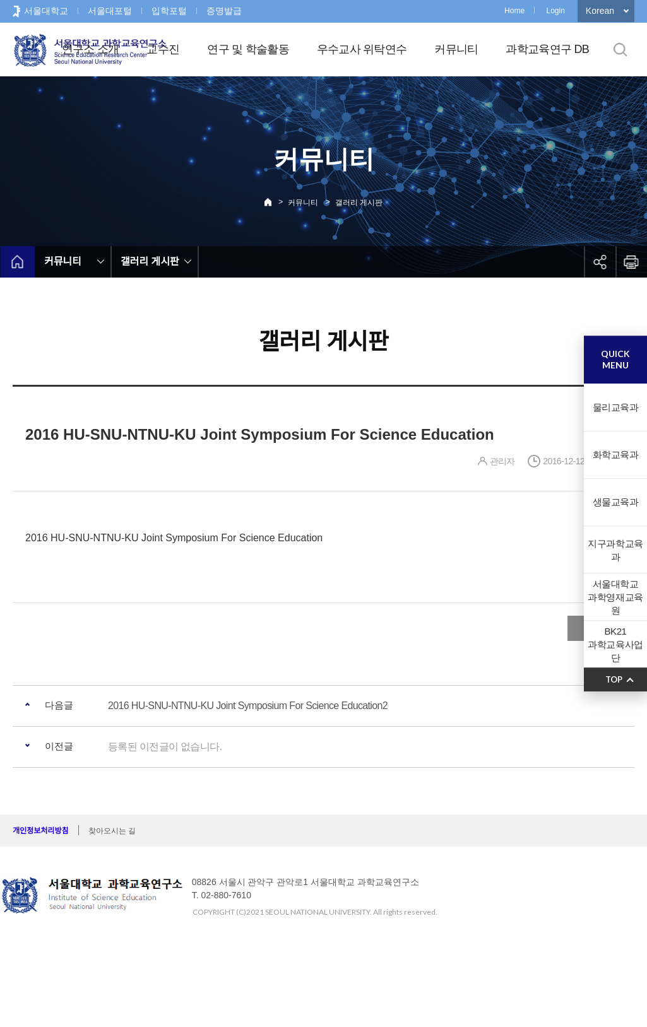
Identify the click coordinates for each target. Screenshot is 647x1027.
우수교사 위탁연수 (362, 49)
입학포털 (169, 11)
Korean (600, 11)
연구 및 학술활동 (248, 49)
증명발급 (224, 11)
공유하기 (599, 262)
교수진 (162, 49)
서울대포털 (110, 11)
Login (555, 10)
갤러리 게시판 (359, 202)
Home (514, 10)
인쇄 (631, 262)
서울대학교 (46, 11)
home (17, 262)
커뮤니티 (456, 49)
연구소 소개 (90, 49)
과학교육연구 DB (547, 49)
